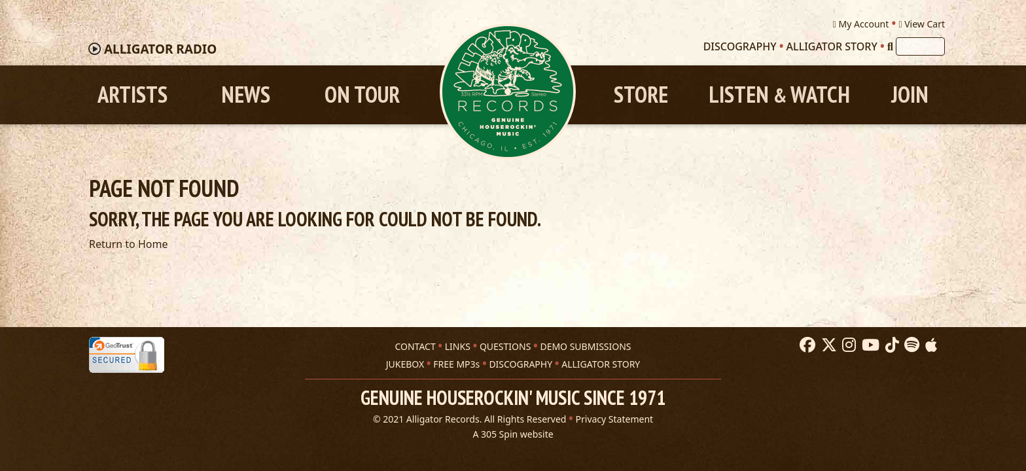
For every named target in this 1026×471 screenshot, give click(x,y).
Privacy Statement (615, 419)
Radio (160, 49)
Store (641, 94)
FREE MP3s (456, 364)
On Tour (362, 94)
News (245, 94)
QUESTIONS (505, 346)
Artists (132, 94)
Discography (740, 46)
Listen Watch (779, 94)
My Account (861, 24)
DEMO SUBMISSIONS (585, 346)
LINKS (457, 346)
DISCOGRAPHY (520, 364)
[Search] (890, 46)
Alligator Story (832, 46)
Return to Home (128, 244)
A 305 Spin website (512, 434)
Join (910, 94)
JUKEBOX (405, 364)
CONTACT (415, 346)
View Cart (921, 24)
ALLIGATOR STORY (600, 364)
